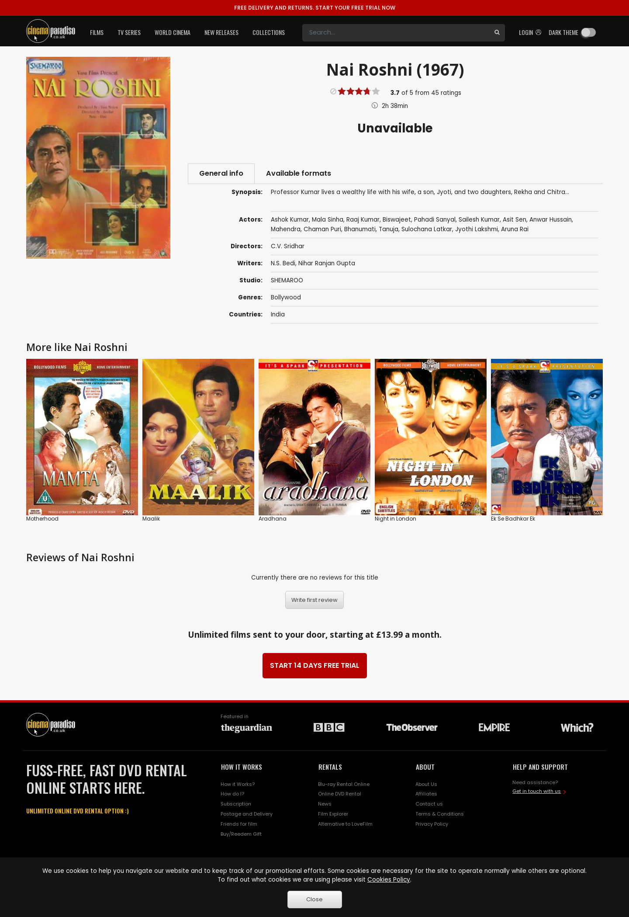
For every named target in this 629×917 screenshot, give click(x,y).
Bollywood (286, 297)
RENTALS (330, 766)
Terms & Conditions (439, 813)
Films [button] (97, 32)
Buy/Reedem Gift (241, 833)
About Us (426, 784)
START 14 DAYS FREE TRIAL (314, 665)
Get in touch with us (536, 791)
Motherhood (42, 518)
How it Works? (238, 784)
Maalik (151, 518)
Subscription (236, 803)
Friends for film (239, 823)
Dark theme (563, 32)
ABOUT (425, 766)
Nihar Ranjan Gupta (326, 263)
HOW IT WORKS (241, 766)
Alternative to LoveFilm (345, 823)
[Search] (395, 33)
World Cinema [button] (172, 32)
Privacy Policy (431, 823)
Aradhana (273, 518)
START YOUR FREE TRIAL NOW (314, 7)
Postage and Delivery (247, 813)
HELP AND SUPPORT (540, 766)
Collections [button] (268, 32)
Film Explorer (333, 813)
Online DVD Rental (339, 793)
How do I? (232, 793)
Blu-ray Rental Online (344, 784)
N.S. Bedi (283, 263)
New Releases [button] (221, 32)
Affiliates (426, 793)
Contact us (429, 803)
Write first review (314, 600)
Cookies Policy (388, 879)
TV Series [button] (129, 32)
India (278, 314)
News (325, 803)
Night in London (395, 518)
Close (314, 899)
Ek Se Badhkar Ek (513, 518)
